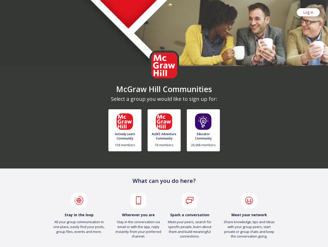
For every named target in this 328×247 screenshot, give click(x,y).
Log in (308, 12)
